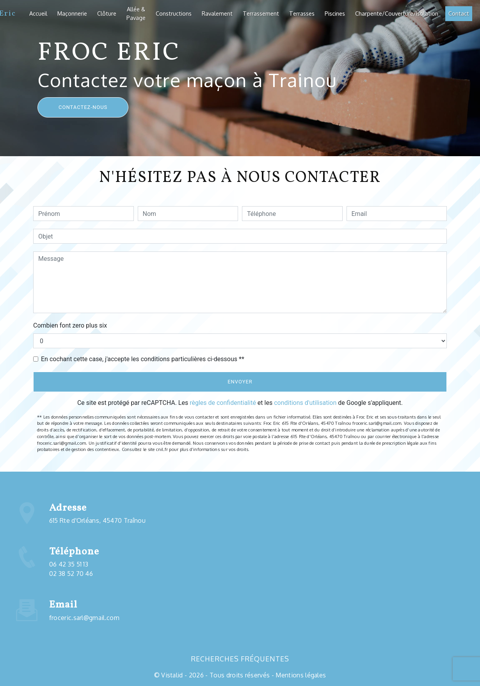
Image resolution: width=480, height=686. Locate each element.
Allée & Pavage (136, 13)
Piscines (335, 13)
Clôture (106, 13)
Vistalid (172, 675)
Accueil (38, 13)
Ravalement (217, 13)
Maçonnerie (72, 13)
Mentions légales (300, 675)
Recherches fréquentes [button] (240, 658)
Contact (458, 13)
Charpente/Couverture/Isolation (396, 13)
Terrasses (302, 13)
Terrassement (261, 13)
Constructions (174, 13)
